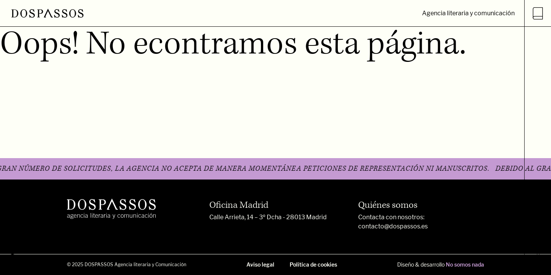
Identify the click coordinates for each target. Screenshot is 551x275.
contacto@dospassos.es (393, 226)
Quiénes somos (387, 205)
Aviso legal (260, 264)
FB (14, 232)
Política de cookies (313, 264)
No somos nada (465, 264)
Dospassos (538, 252)
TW (14, 257)
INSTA (14, 202)
